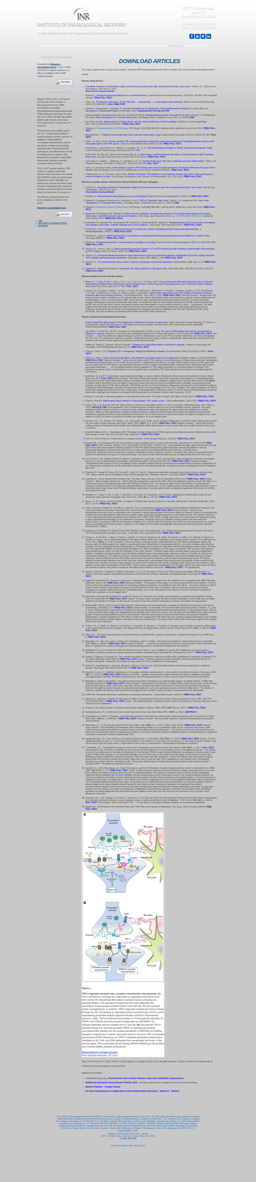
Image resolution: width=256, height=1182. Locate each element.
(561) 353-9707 (204, 24)
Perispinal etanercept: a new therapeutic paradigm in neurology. (126, 242)
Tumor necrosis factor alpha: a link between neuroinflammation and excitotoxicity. (141, 358)
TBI (57, 46)
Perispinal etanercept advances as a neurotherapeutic (121, 95)
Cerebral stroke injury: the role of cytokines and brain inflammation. (172, 161)
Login (135, 1130)
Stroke (50, 46)
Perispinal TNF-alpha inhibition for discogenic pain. (144, 268)
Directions (43, 225)
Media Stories (161, 46)
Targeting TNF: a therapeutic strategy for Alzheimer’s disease (136, 351)
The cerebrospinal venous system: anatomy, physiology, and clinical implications (136, 262)
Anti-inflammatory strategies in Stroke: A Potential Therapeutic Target (179, 148)
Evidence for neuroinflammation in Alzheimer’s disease (159, 344)
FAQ (208, 46)
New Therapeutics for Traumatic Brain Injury (116, 117)
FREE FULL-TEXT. (193, 176)
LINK (191, 117)
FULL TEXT (132, 286)
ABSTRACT (190, 712)
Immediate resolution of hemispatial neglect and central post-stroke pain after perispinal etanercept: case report (138, 86)
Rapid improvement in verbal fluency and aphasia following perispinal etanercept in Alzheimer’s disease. (155, 235)
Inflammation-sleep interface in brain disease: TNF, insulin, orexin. (134, 401)
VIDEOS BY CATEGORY (120, 46)
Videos (102, 46)
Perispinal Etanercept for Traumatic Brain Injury (167, 115)
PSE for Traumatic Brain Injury (153, 200)
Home (42, 46)
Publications (176, 46)
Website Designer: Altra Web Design (128, 1145)
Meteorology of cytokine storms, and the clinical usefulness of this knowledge (140, 121)
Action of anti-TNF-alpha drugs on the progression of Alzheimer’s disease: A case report (127, 322)
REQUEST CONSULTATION (83, 46)
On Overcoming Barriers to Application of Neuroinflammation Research (156, 108)
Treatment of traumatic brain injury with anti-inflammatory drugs (131, 135)
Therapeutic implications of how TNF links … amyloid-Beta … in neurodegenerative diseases (139, 102)
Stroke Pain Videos (142, 46)
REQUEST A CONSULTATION (52, 223)
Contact (64, 46)
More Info (65, 214)
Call (40, 220)
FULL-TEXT (152, 163)
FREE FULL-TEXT (172, 143)
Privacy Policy (124, 1130)
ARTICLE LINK (99, 407)
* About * (199, 46)
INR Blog (188, 46)
